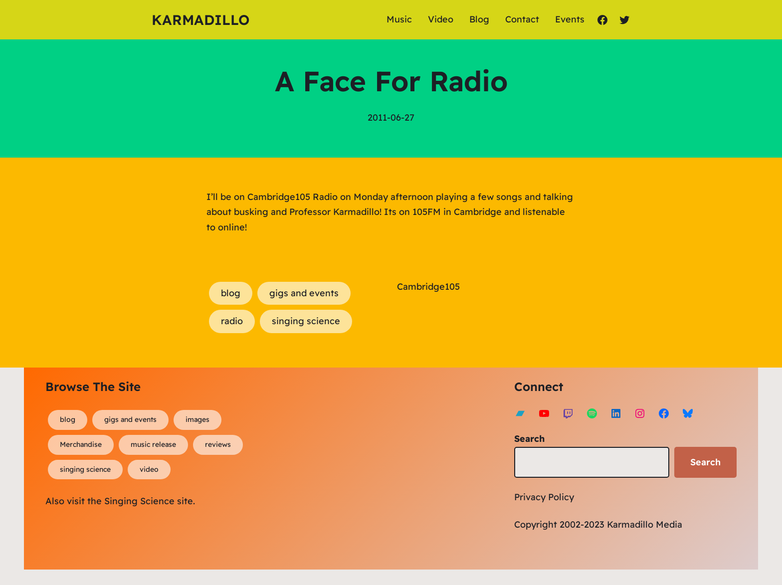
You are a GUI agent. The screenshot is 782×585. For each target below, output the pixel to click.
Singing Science (139, 501)
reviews (218, 444)
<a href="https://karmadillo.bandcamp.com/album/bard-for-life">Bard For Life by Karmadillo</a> (367, 466)
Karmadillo (200, 19)
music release (153, 444)
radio (232, 321)
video (149, 469)
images (197, 419)
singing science (306, 321)
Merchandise (81, 444)
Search (529, 438)
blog (230, 293)
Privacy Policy (544, 497)
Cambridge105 (428, 286)
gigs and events (304, 293)
